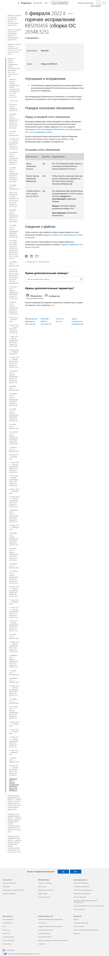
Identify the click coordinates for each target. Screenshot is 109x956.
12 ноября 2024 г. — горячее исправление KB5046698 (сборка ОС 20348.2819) (13, 415)
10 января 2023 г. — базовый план (14, 673)
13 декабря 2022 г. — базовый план (14, 680)
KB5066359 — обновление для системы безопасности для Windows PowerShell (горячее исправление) (14, 276)
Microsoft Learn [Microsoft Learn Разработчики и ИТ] (42, 923)
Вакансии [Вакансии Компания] (76, 919)
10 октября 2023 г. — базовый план (14, 566)
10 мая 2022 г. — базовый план (14, 752)
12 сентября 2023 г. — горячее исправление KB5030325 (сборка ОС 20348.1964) (13, 577)
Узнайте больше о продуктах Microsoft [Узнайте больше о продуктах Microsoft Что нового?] (13, 890)
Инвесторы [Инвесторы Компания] (77, 933)
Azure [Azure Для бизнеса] (4, 926)
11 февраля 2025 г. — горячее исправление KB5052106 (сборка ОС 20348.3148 (13, 377)
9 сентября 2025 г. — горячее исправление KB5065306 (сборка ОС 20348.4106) (13, 292)
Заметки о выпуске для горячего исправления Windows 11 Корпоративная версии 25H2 (14, 20)
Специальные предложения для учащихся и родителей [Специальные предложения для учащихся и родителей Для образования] (89, 906)
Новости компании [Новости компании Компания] (79, 926)
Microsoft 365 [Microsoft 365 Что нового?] (6, 886)
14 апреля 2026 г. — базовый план (14, 133)
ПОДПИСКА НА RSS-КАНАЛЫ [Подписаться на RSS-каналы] (38, 262)
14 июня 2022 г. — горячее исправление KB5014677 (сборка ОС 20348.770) (14, 742)
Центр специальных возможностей (77, 321)
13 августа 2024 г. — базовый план (14, 449)
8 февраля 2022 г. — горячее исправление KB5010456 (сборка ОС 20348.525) (14, 785)
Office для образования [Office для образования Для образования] (80, 897)
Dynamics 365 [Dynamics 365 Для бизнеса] (6, 930)
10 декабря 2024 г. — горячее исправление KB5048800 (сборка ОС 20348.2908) (13, 399)
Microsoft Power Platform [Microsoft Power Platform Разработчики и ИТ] (45, 937)
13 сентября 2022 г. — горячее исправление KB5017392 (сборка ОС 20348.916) (13, 712)
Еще (46, 3)
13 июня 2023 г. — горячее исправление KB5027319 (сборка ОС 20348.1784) (14, 612)
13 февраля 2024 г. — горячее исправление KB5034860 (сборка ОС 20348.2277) (13, 516)
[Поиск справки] (98, 2)
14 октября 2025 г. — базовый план (14, 264)
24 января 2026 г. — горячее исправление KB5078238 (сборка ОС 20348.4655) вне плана (13, 174)
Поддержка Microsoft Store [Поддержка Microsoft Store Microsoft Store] (45, 890)
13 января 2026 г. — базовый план (14, 187)
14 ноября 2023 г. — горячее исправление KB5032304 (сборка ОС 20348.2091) (13, 554)
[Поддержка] (26, 3)
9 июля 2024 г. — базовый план (14, 457)
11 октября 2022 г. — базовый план (14, 701)
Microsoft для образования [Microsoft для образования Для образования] (81, 883)
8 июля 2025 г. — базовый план (14, 319)
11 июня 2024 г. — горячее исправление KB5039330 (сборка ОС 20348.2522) (14, 467)
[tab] (34, 296)
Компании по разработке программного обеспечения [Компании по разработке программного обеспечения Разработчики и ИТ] (53, 940)
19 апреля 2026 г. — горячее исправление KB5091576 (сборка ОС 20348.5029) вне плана (13, 121)
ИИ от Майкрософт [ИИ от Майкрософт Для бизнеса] (8, 919)
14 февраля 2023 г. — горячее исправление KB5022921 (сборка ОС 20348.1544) (13, 661)
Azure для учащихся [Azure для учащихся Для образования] (79, 909)
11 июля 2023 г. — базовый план (14, 602)
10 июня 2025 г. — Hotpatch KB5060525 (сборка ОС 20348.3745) (14, 329)
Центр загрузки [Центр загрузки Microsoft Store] (42, 886)
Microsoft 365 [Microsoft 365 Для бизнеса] (6, 933)
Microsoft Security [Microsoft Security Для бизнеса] (7, 923)
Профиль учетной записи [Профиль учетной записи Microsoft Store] (45, 883)
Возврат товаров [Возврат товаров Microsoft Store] (42, 893)
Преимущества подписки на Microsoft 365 (31, 321)
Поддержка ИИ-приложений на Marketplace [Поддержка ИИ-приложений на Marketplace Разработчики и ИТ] (50, 926)
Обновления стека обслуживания (38, 129)
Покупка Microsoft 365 (60, 3)
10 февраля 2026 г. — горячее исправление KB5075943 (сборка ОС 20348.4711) (13, 158)
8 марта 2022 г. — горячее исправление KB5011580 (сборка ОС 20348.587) (14, 770)
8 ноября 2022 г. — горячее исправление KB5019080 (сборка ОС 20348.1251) (14, 690)
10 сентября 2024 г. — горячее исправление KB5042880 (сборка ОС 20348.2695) (13, 438)
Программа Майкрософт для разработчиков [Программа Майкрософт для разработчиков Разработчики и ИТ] (50, 919)
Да (63, 871)
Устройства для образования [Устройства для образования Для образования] (81, 886)
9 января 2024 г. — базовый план (14, 527)
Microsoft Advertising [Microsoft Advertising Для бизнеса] (8, 937)
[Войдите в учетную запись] (103, 3)
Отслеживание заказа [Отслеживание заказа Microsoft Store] (44, 897)
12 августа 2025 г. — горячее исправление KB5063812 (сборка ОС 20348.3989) (13, 308)
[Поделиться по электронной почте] (36, 256)
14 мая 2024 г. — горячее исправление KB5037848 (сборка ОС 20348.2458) (14, 480)
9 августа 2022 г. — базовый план (14, 724)
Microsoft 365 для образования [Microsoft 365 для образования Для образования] (82, 893)
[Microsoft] (10, 3)
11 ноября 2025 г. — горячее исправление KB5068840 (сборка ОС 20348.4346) (13, 231)
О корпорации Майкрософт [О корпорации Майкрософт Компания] (81, 923)
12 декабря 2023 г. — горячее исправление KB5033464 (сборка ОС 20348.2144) (13, 539)
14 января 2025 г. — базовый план (14, 388)
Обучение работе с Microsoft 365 (46, 321)
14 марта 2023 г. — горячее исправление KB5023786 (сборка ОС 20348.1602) (14, 647)
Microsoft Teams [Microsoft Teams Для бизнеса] (7, 944)
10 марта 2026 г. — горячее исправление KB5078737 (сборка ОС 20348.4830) (14, 144)
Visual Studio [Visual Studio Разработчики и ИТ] (41, 944)
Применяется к (33, 38)
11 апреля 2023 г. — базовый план (14, 636)
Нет (75, 871)
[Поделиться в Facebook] (26, 256)
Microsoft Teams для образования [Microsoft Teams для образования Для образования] (83, 890)
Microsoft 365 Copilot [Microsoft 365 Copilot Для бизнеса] (8, 940)
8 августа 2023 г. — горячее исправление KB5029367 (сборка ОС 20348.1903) (14, 591)
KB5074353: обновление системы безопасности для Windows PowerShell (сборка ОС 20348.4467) (14, 199)
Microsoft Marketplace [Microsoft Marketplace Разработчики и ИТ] (44, 933)
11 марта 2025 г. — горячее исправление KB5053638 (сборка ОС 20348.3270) (14, 362)
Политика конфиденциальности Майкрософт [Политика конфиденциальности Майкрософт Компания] (86, 930)
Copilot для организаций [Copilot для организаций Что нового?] (9, 883)
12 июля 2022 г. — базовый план (14, 731)
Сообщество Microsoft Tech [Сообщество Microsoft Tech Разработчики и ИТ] (45, 930)
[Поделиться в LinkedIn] (30, 256)
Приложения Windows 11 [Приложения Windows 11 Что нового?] (9, 893)
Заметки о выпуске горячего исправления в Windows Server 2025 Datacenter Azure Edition (15, 49)
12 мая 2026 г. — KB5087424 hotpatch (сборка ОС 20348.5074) (13, 105)
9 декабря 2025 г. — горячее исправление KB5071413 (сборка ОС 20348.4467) (13, 216)
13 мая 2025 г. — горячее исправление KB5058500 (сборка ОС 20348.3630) (14, 341)
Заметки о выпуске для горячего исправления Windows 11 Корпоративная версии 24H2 (14, 35)
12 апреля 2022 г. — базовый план (14, 760)
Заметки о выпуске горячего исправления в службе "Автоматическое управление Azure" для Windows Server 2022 (14, 67)
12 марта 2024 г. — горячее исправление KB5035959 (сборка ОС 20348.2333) (14, 502)
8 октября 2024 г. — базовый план (14, 426)
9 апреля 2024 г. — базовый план (14, 491)
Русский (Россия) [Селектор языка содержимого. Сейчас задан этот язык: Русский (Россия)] (10, 950)
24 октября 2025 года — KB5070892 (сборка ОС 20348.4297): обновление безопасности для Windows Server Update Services (14, 249)
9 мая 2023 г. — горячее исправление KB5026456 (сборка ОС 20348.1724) (13, 626)
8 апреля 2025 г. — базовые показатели (14, 352)
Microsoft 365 (37, 3)
